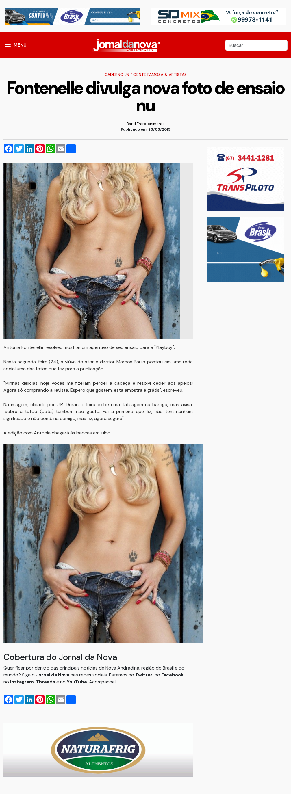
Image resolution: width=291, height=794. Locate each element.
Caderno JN (117, 74)
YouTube (77, 682)
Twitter (144, 675)
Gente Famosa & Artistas (160, 74)
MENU (20, 45)
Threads (46, 682)
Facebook (172, 675)
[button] (7, 45)
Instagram (22, 682)
